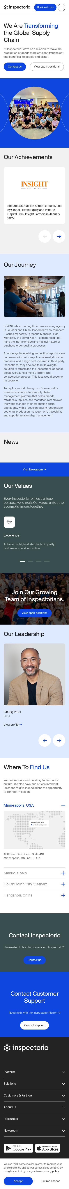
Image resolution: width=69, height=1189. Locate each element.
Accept (18, 1181)
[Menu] (61, 7)
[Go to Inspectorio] (17, 7)
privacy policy (51, 1171)
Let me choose (50, 1181)
